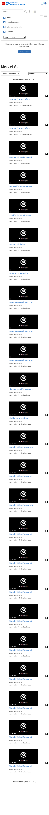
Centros (10, 32)
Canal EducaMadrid (15, 22)
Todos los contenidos (10, 73)
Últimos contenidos (14, 27)
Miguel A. (19, 102)
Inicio (9, 18)
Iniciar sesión (24, 52)
